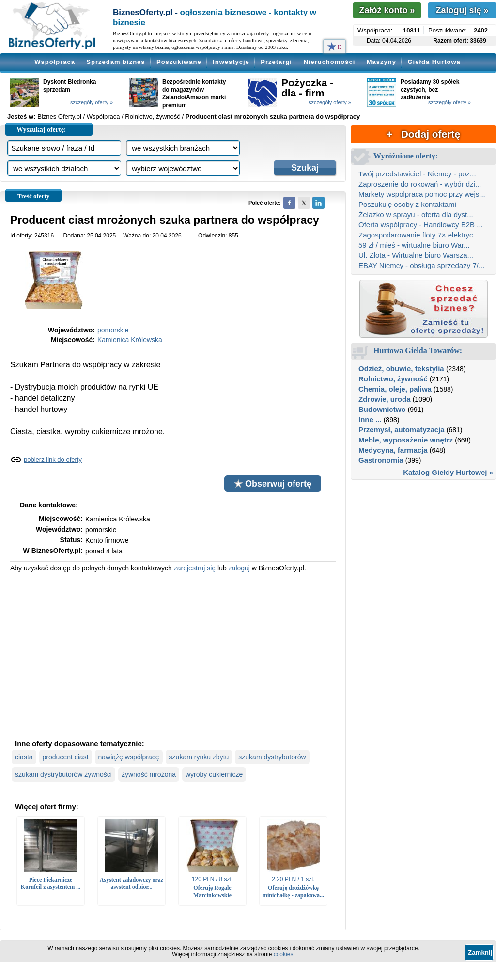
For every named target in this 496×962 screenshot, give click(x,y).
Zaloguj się (461, 10)
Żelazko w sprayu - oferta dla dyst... (415, 214)
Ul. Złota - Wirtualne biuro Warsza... (415, 255)
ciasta (24, 757)
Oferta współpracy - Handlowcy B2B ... (420, 225)
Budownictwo (382, 409)
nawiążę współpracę (128, 757)
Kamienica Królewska (129, 340)
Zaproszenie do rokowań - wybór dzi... (419, 184)
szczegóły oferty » (91, 102)
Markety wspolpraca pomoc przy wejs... (421, 194)
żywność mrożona (149, 774)
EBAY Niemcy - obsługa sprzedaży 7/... (421, 265)
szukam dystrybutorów (272, 757)
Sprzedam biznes (115, 61)
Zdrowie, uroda (384, 399)
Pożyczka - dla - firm (307, 87)
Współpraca (54, 61)
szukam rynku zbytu (199, 757)
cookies (284, 954)
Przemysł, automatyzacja (401, 430)
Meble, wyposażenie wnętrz (405, 440)
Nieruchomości (329, 61)
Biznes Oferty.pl (59, 116)
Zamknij (480, 952)
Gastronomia (380, 460)
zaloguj (239, 568)
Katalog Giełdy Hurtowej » (448, 472)
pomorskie (113, 330)
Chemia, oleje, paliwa (395, 389)
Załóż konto (387, 10)
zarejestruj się (195, 568)
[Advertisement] (173, 655)
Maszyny (381, 61)
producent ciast (66, 757)
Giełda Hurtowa (433, 61)
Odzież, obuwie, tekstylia (401, 368)
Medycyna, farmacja (393, 450)
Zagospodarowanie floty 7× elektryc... (418, 235)
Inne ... (370, 419)
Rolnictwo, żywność (393, 379)
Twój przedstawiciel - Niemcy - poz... (417, 174)
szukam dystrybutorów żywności (63, 774)
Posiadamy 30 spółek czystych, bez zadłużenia (430, 90)
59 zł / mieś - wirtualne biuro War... (414, 245)
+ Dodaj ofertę (423, 134)
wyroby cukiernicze (214, 774)
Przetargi (276, 61)
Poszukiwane (179, 61)
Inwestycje (231, 61)
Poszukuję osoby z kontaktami (407, 204)
